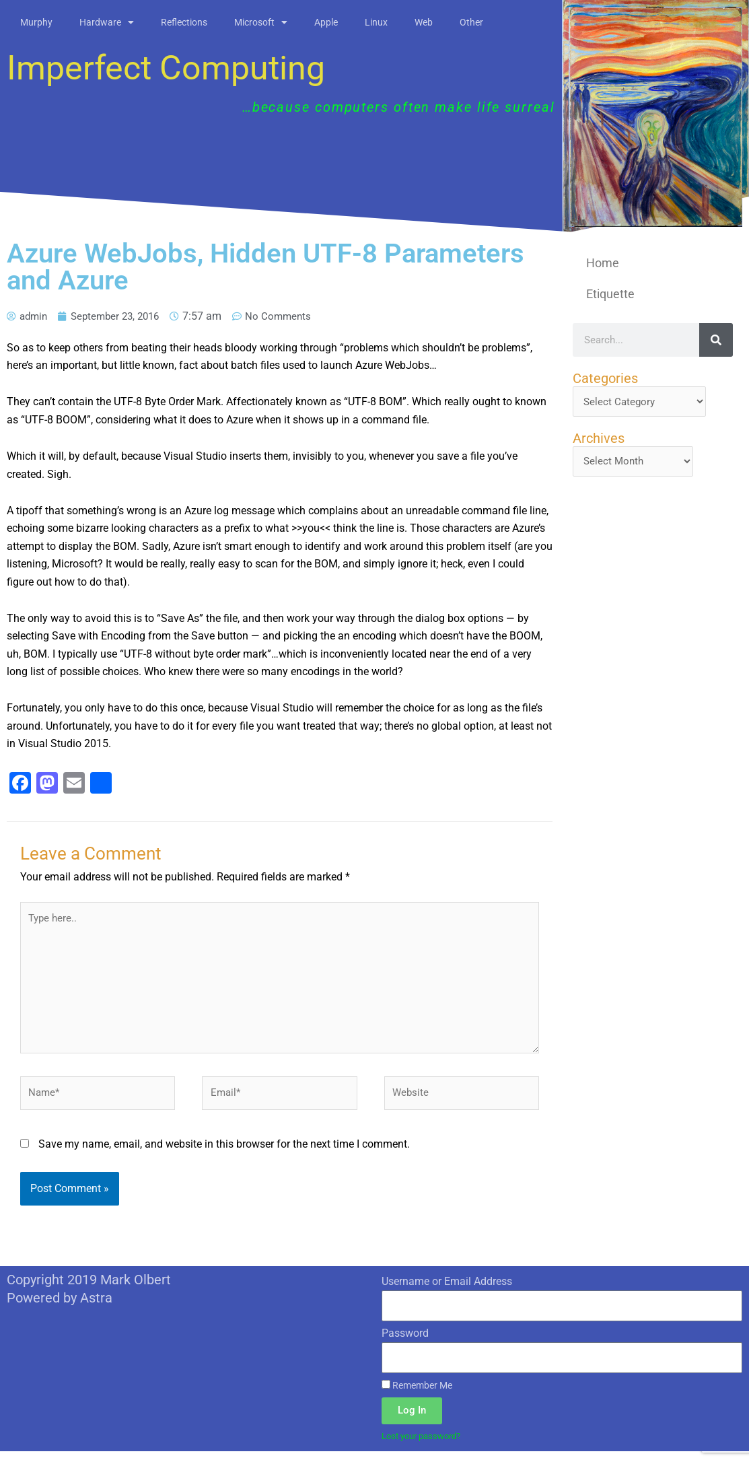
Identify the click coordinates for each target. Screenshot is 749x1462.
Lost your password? (426, 1446)
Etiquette (610, 294)
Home (602, 263)
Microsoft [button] (260, 22)
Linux (376, 22)
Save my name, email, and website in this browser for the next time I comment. (224, 1153)
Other (471, 22)
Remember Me (417, 1394)
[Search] (716, 340)
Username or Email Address (447, 1291)
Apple (326, 22)
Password (405, 1342)
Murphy (36, 22)
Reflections (184, 22)
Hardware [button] (106, 22)
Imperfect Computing (166, 68)
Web (424, 22)
